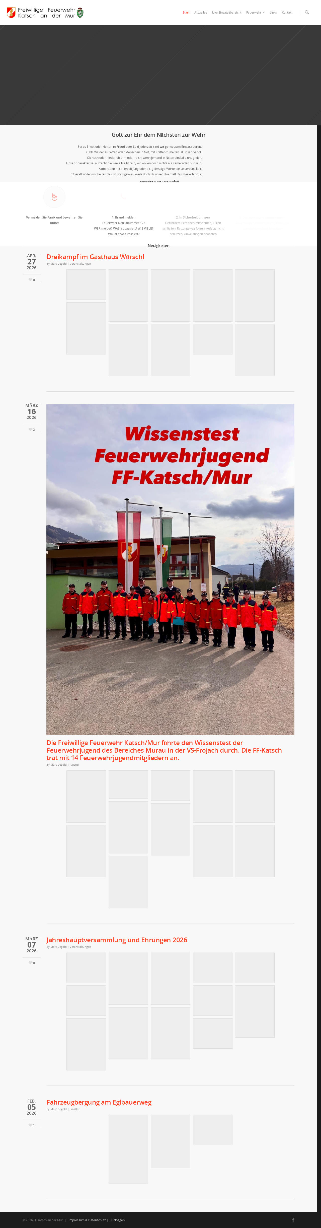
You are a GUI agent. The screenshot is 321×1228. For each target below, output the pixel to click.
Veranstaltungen (80, 263)
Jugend (74, 764)
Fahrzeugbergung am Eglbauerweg (98, 1102)
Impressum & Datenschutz (87, 1220)
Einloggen (118, 1220)
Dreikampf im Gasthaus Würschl (95, 256)
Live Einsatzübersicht (226, 12)
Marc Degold (58, 263)
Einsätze (75, 1109)
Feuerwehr (255, 12)
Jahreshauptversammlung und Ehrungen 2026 (116, 939)
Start (186, 12)
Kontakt (287, 12)
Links (273, 12)
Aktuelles (200, 12)
